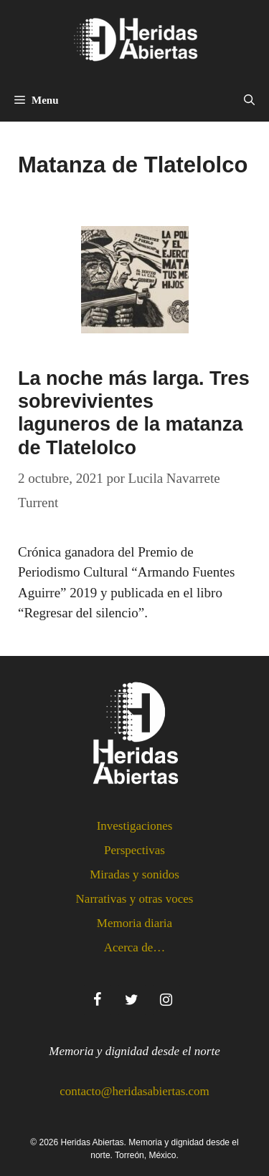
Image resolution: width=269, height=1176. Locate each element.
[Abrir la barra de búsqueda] (249, 100)
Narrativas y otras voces (135, 899)
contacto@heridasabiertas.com (134, 1091)
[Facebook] (97, 1000)
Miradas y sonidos (134, 874)
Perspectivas (134, 850)
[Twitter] (132, 1000)
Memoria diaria (134, 923)
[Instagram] (166, 1000)
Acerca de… (134, 947)
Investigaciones (135, 826)
